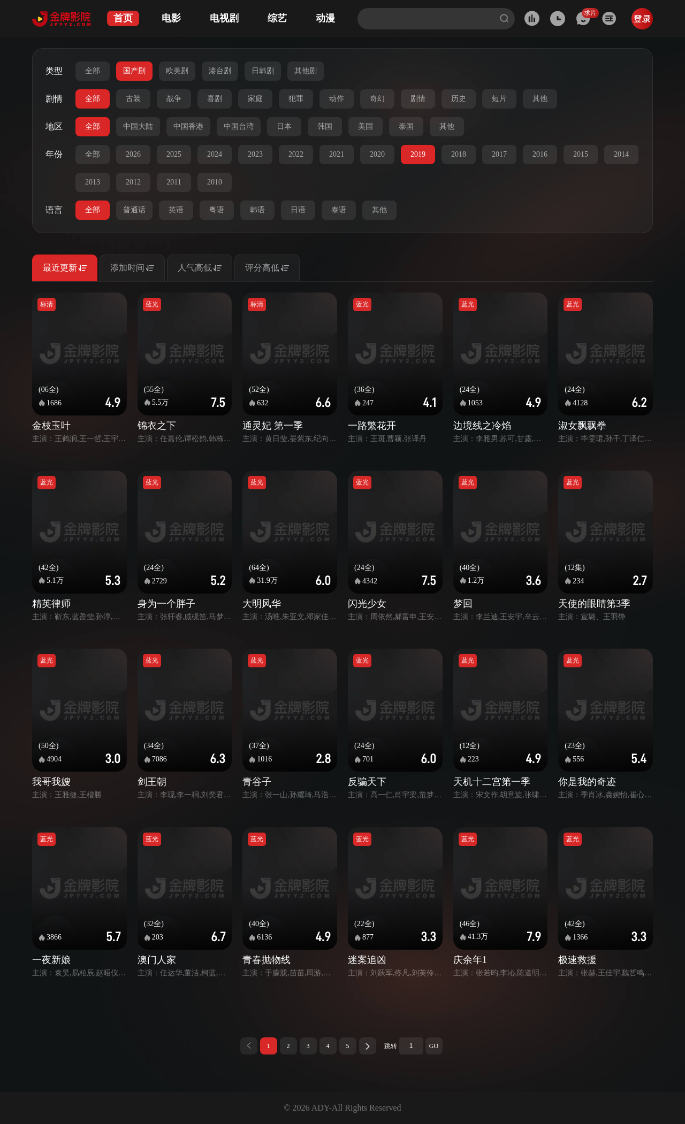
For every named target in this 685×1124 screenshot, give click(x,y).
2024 (214, 154)
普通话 (134, 210)
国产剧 (134, 71)
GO (433, 1046)
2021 (336, 154)
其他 (539, 99)
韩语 (257, 210)
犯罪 (295, 99)
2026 (133, 154)
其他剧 (305, 71)
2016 (539, 154)
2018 (458, 154)
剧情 (417, 99)
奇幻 (377, 99)
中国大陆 (138, 126)
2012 (133, 182)
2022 (295, 154)
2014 (621, 154)
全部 (92, 71)
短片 (499, 99)
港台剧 (220, 71)
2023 (255, 154)
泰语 (338, 210)
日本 (284, 126)
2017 (499, 154)
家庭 (255, 99)
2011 (173, 182)
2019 (417, 154)
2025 (173, 154)
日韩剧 (263, 71)
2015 (580, 154)
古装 (133, 99)
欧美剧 (177, 71)
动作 (336, 99)
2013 (92, 182)
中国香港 (188, 126)
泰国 (406, 126)
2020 (377, 154)
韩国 (324, 126)
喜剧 (214, 99)
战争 (173, 99)
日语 (298, 210)
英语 (176, 210)
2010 (214, 182)
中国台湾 (239, 126)
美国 (365, 126)
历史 (458, 99)
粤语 (216, 210)
